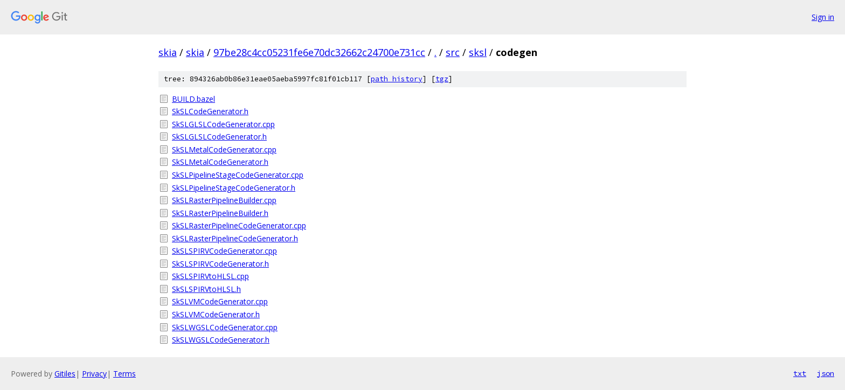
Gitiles (64, 373)
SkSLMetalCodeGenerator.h (220, 162)
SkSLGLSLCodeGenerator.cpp (223, 124)
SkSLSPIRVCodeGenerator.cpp (224, 251)
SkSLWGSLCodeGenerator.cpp (225, 327)
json (825, 373)
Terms (124, 373)
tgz (441, 78)
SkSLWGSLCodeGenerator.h (220, 340)
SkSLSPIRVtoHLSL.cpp (210, 276)
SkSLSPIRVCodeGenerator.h (220, 264)
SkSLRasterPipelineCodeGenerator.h (235, 238)
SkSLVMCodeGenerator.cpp (220, 301)
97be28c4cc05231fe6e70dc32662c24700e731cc (319, 52)
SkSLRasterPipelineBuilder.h (220, 213)
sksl (478, 52)
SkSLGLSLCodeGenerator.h (219, 136)
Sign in (823, 17)
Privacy (94, 373)
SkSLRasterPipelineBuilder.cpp (224, 200)
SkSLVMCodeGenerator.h (216, 314)
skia (167, 52)
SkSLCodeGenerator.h (210, 111)
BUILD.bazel (193, 99)
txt (799, 373)
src (453, 52)
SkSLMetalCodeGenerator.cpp (224, 149)
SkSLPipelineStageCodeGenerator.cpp (237, 175)
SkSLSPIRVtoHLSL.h (206, 289)
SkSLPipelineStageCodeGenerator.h (233, 188)
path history (396, 78)
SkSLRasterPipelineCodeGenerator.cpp (239, 225)
